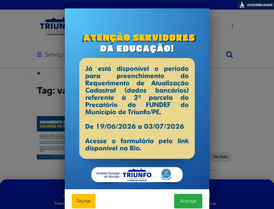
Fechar (84, 201)
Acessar (188, 201)
